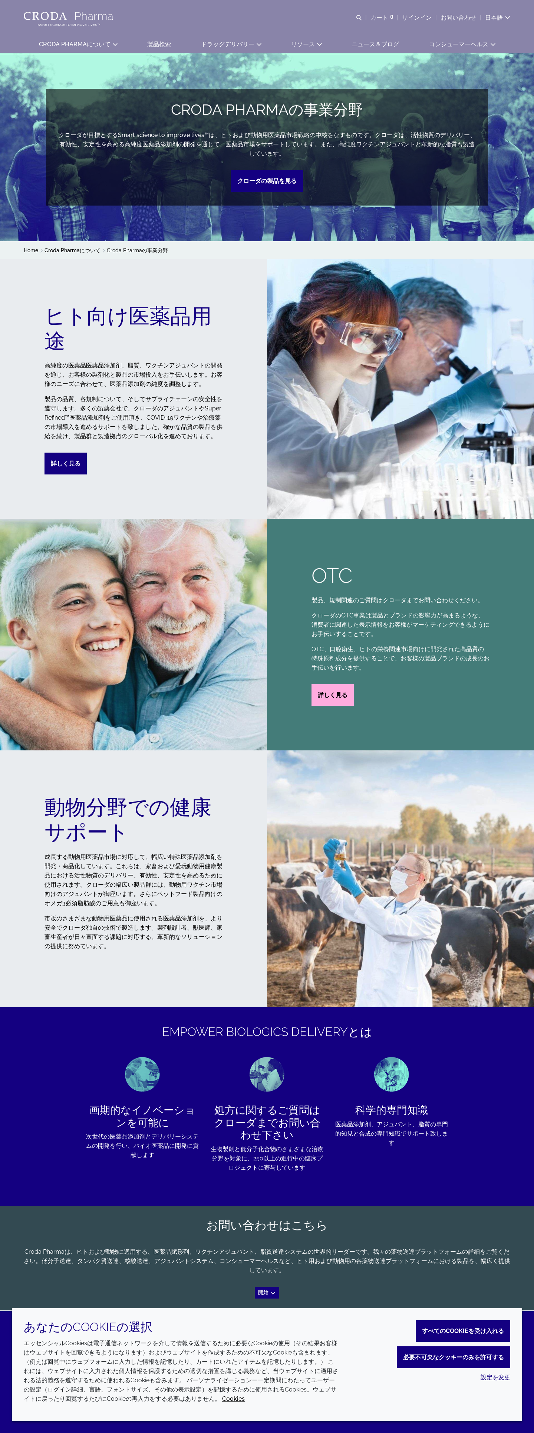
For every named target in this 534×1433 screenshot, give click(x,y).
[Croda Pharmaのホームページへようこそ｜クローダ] (69, 16)
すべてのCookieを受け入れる (463, 1330)
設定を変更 (495, 1377)
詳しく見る (65, 464)
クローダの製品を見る (267, 181)
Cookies (233, 1398)
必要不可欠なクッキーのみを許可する (453, 1357)
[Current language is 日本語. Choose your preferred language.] (497, 17)
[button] (78, 45)
